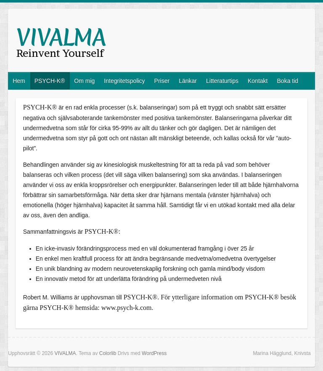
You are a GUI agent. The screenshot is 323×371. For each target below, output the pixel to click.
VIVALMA (61, 37)
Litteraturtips (222, 80)
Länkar (188, 80)
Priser (162, 80)
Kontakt (257, 80)
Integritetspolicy (124, 80)
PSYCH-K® (49, 80)
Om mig (84, 80)
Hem (19, 80)
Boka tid (288, 80)
